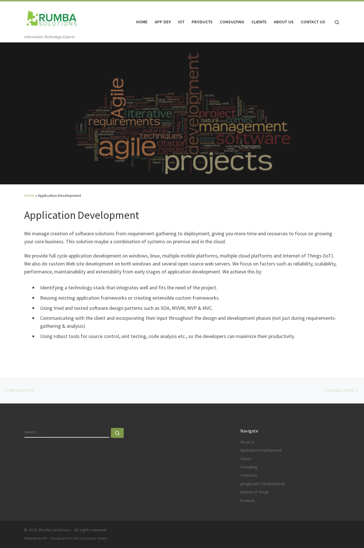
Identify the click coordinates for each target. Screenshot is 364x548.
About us (247, 442)
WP (45, 538)
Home (29, 195)
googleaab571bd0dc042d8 (262, 483)
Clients (245, 458)
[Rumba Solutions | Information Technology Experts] (51, 17)
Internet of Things (254, 492)
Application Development (261, 450)
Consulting (248, 467)
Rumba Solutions (54, 530)
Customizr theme (93, 538)
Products (247, 500)
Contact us (248, 475)
